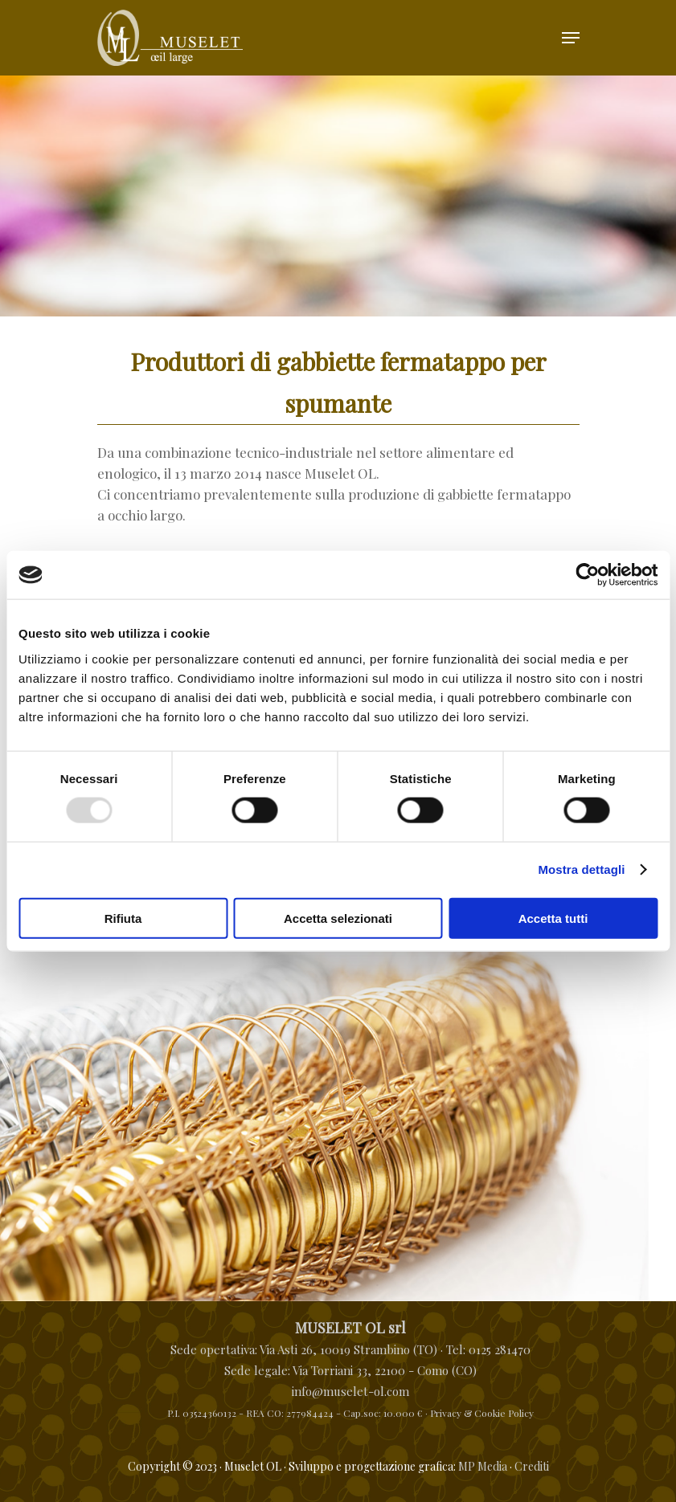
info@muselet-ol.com (350, 1391)
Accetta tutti (553, 917)
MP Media (482, 1466)
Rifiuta (123, 917)
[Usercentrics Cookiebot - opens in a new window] (587, 575)
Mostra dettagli (581, 869)
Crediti (531, 1466)
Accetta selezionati (338, 917)
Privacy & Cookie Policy (482, 1412)
